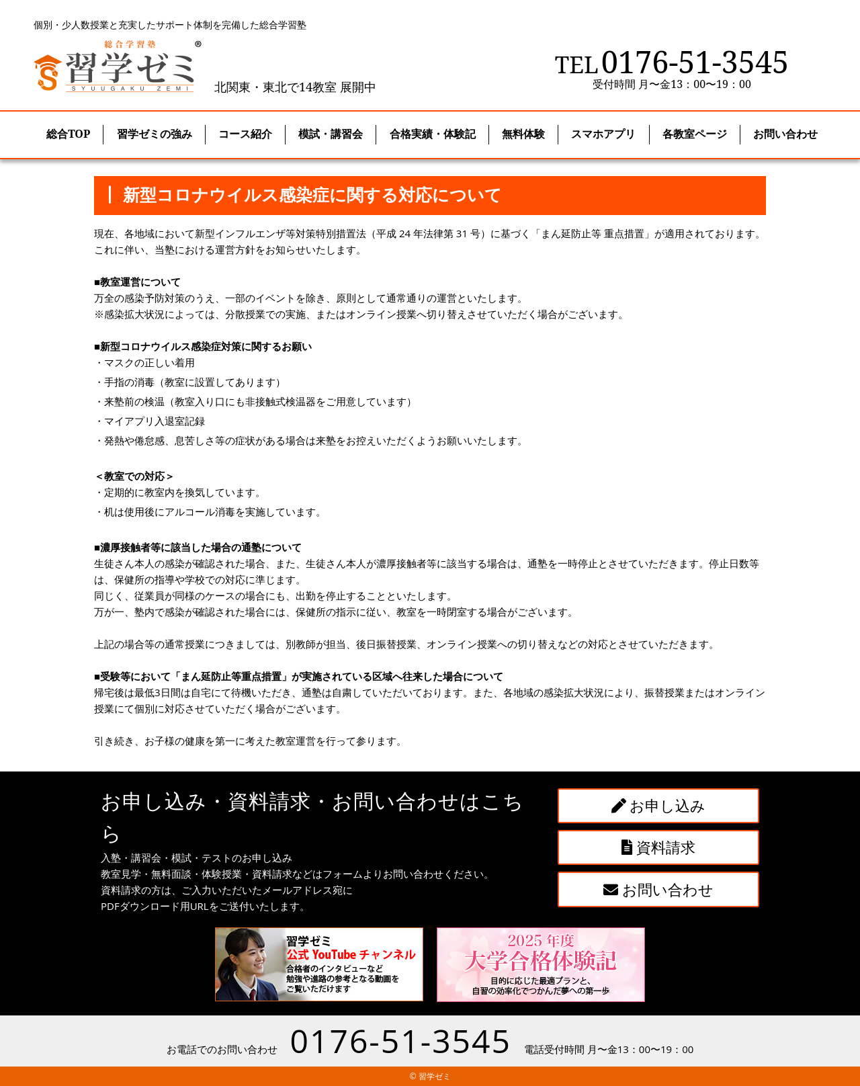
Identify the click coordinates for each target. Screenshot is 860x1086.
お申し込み (658, 805)
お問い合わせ (658, 889)
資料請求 (658, 847)
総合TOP (68, 133)
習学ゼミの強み (154, 133)
